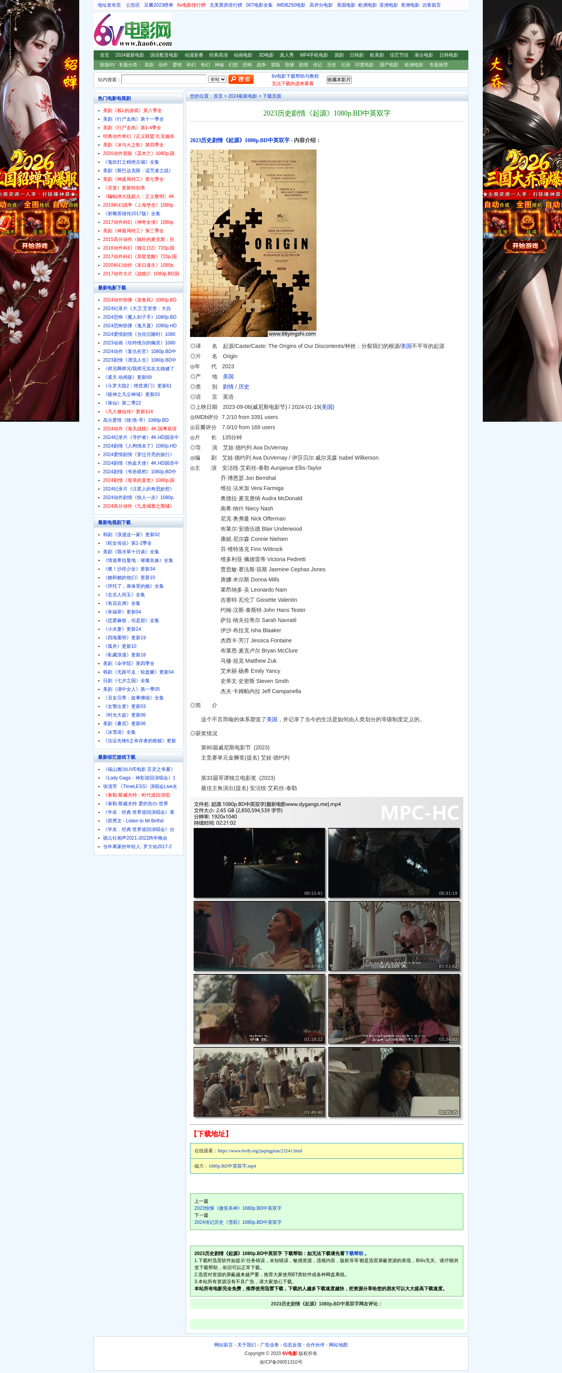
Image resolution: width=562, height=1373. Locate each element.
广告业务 (269, 1345)
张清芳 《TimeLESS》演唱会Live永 (140, 786)
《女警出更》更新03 (124, 706)
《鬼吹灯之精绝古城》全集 (131, 162)
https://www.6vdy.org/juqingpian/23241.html (260, 1151)
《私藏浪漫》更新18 (124, 655)
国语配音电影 (164, 55)
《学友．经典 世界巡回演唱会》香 (138, 812)
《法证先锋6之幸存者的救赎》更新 (139, 741)
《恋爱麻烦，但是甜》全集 (131, 620)
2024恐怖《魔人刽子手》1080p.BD (139, 317)
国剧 (339, 55)
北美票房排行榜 (226, 5)
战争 (261, 65)
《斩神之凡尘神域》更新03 (131, 394)
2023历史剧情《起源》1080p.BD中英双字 (240, 140)
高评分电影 (321, 5)
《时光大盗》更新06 (124, 715)
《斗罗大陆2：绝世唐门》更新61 (137, 386)
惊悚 (289, 65)
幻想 (233, 65)
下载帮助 (354, 1253)
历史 (331, 65)
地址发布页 (109, 5)
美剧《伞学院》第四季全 (129, 663)
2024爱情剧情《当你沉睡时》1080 (139, 334)
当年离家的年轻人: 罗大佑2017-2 (137, 846)
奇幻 (205, 65)
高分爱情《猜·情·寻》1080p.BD (136, 420)
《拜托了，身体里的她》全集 (133, 586)
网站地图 (338, 1345)
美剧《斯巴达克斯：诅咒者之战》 (138, 170)
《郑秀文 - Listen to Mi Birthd (133, 821)
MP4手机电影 (314, 55)
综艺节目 (399, 55)
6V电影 (101, 30)
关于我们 (246, 1345)
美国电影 (346, 5)
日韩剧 (357, 55)
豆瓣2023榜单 (158, 5)
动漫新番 (194, 55)
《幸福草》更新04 (122, 612)
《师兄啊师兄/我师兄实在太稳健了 (138, 368)
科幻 (191, 65)
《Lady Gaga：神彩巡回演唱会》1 (139, 778)
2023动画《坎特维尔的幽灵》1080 (139, 343)
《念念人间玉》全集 (124, 594)
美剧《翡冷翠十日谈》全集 (131, 552)
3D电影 (266, 55)
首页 (104, 55)
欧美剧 (377, 55)
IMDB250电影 (291, 5)
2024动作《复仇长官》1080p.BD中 (139, 351)
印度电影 (364, 65)
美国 (406, 346)
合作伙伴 (315, 1345)
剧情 (303, 65)
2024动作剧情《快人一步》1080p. (138, 497)
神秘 (219, 65)
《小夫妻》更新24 (122, 629)
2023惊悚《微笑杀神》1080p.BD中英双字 (238, 1208)
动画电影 (243, 55)
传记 (317, 65)
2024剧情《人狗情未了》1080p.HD (140, 446)
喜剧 (149, 65)
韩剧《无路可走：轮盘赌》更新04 (138, 672)
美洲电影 (410, 5)
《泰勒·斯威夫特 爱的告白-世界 (135, 803)
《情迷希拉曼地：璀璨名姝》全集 (138, 560)
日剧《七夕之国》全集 (126, 680)
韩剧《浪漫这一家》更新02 (131, 534)
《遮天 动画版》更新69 (127, 377)
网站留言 (223, 1345)
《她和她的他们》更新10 (129, 577)
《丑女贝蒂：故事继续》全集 (133, 698)
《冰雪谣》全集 (119, 732)
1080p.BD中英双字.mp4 (232, 1166)
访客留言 (431, 5)
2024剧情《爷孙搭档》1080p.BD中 (139, 471)
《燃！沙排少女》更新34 (129, 569)
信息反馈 (292, 1345)
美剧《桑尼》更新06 (124, 723)
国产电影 (389, 65)
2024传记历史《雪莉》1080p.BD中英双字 (238, 1222)
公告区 (133, 5)
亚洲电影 (388, 5)
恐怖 (247, 65)
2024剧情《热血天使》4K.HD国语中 (141, 463)
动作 (163, 65)
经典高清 (218, 55)
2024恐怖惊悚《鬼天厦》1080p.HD (140, 325)
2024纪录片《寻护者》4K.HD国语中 (141, 437)
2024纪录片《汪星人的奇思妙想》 (138, 489)
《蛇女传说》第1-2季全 (127, 543)
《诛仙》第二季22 (122, 403)
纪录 (345, 65)
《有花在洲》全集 (121, 603)
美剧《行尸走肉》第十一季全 (133, 119)
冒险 (275, 65)
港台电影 (423, 55)
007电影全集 (259, 5)
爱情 (177, 65)
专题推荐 (438, 65)
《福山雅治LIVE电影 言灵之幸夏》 (139, 769)
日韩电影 (448, 55)
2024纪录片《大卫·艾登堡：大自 (137, 308)
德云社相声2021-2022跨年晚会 (135, 838)
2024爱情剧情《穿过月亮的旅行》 (138, 454)
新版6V (107, 65)
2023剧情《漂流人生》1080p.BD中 (139, 360)
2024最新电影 (129, 55)
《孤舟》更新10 (119, 646)
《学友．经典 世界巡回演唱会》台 (138, 829)
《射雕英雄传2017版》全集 (131, 213)
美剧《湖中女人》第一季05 (131, 689)
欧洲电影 (367, 5)
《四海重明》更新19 (124, 637)
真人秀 (287, 55)
